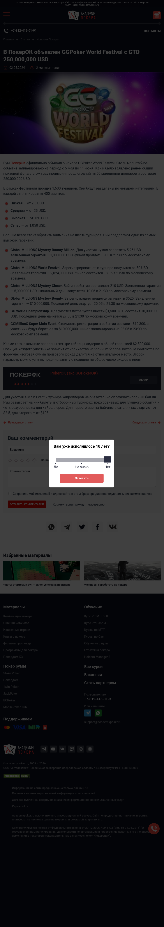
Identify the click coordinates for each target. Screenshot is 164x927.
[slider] (107, 459)
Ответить (81, 478)
